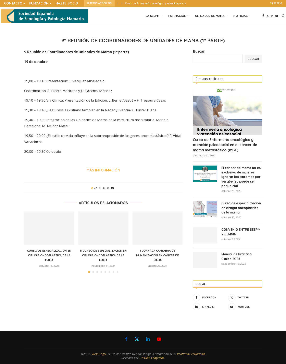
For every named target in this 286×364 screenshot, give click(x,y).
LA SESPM (153, 16)
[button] (118, 3)
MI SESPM (276, 3)
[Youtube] (276, 16)
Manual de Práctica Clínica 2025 (236, 256)
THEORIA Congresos (151, 358)
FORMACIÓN (177, 16)
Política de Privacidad (191, 354)
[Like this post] (95, 188)
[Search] (283, 16)
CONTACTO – (14, 3)
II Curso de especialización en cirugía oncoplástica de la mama (103, 255)
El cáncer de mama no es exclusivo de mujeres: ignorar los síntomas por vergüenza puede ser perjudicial (241, 177)
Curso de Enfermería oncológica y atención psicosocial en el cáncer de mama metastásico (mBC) (225, 144)
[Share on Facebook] (100, 188)
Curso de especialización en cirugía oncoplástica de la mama (49, 255)
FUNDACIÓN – (40, 3)
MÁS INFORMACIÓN (103, 170)
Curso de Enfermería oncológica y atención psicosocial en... (161, 3)
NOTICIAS (240, 16)
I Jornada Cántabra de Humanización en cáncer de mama (157, 255)
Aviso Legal (99, 354)
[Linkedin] (272, 16)
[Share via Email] (112, 188)
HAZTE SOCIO (66, 3)
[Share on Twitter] (103, 188)
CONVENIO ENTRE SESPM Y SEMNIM (240, 232)
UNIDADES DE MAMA (210, 16)
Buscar (199, 51)
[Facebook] (263, 16)
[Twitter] (267, 16)
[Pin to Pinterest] (108, 188)
